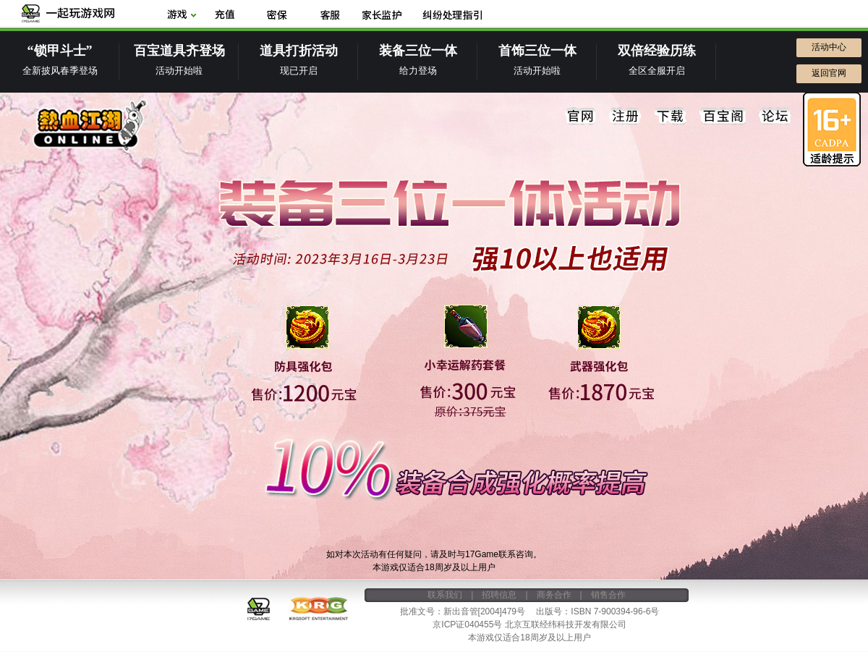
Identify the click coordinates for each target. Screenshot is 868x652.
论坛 (774, 116)
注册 (625, 116)
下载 (670, 116)
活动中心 (829, 47)
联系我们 (444, 595)
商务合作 (554, 595)
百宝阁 (722, 116)
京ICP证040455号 (467, 624)
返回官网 (829, 73)
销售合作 (608, 595)
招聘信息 (499, 595)
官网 (580, 116)
